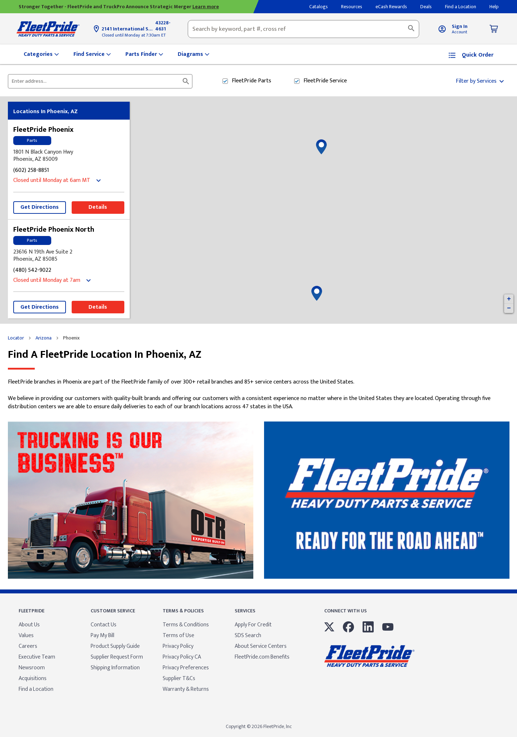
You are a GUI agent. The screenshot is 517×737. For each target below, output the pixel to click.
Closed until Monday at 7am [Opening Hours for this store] (46, 280)
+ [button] (509, 299)
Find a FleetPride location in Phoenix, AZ (104, 355)
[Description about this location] (258, 394)
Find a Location (36, 689)
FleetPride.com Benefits (262, 657)
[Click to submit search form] (186, 81)
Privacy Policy (178, 646)
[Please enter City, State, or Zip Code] (96, 81)
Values (26, 635)
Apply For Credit (253, 625)
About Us (29, 625)
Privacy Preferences (186, 668)
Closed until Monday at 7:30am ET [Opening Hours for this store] (134, 35)
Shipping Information (115, 668)
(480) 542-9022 (32, 270)
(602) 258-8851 (31, 171)
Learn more (205, 7)
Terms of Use (178, 635)
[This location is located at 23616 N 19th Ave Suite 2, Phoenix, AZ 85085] (68, 256)
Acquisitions (33, 678)
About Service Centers (261, 646)
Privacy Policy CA (182, 657)
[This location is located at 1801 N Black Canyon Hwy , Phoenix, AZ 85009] (68, 156)
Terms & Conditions (186, 625)
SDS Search (248, 635)
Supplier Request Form (117, 657)
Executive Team (37, 657)
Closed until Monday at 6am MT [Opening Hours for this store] (51, 181)
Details (97, 207)
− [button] (509, 308)
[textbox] (303, 29)
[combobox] (303, 29)
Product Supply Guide (115, 646)
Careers (28, 646)
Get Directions (39, 207)
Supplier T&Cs (179, 678)
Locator (16, 338)
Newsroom (32, 668)
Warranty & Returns (186, 689)
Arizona (43, 338)
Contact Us (103, 625)
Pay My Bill (102, 635)
